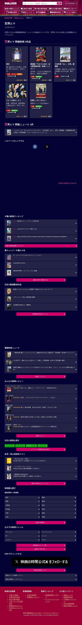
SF (6, 536)
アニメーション (47, 532)
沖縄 (43, 517)
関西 (6, 501)
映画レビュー (40, 436)
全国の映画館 (31, 595)
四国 (43, 513)
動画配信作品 (55, 12)
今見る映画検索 (70, 3)
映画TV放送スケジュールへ (40, 483)
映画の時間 (8, 18)
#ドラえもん (9, 445)
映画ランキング (70, 9)
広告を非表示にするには (67, 183)
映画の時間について (40, 570)
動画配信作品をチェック (40, 314)
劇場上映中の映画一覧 (40, 280)
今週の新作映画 (41, 9)
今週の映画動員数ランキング (14, 246)
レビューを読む (70, 12)
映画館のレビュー (33, 597)
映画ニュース (26, 12)
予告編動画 (40, 12)
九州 (6, 517)
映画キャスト (19, 18)
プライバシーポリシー (51, 613)
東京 (6, 497)
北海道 (7, 505)
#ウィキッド (19, 445)
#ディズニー (42, 445)
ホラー (44, 540)
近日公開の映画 (55, 9)
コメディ (8, 540)
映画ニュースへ (40, 376)
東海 (43, 501)
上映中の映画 (26, 9)
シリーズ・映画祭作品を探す (40, 449)
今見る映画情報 (69, 604)
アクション (9, 532)
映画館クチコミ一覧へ (40, 545)
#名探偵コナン (30, 445)
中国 (6, 513)
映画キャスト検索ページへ (14, 575)
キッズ (44, 536)
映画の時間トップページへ (14, 579)
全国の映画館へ (40, 522)
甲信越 (7, 509)
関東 (43, 497)
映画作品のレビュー (16, 606)
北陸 (43, 509)
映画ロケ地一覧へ (40, 549)
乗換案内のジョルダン (34, 613)
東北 (43, 505)
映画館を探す (11, 12)
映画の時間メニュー (12, 9)
